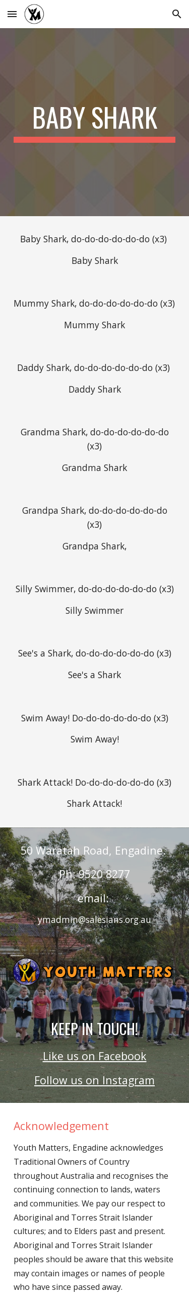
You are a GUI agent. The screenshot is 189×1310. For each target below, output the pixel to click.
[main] (95, 122)
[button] (12, 14)
